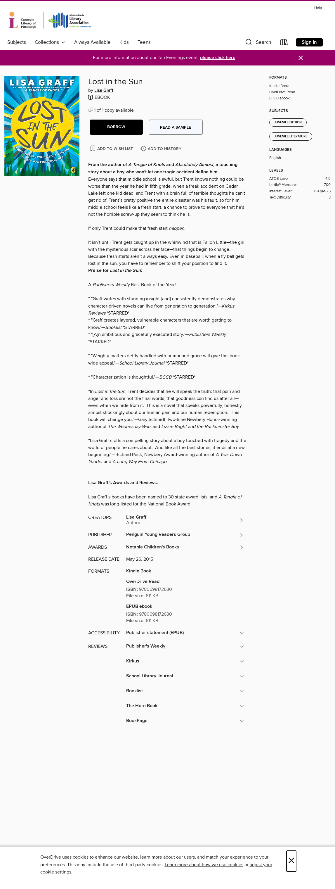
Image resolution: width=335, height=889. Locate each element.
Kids (124, 42)
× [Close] (291, 861)
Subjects (16, 42)
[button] (257, 43)
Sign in (309, 42)
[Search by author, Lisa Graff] (185, 520)
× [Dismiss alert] (301, 58)
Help (318, 8)
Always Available (92, 42)
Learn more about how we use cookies (204, 865)
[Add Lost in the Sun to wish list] (112, 148)
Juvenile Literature (290, 136)
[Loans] (284, 43)
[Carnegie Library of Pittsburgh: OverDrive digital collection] (50, 20)
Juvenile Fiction (288, 122)
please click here (217, 58)
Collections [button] (50, 42)
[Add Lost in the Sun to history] (161, 149)
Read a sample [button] (175, 127)
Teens (144, 42)
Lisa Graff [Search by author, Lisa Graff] (103, 90)
